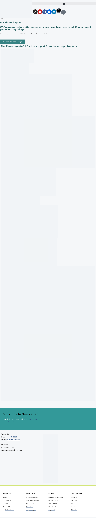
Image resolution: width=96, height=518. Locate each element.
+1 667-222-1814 (13, 437)
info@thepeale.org (13, 440)
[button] (64, 3)
